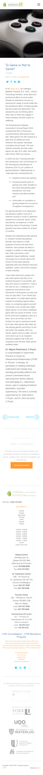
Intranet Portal (21, 657)
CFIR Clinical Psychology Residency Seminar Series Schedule (21, 645)
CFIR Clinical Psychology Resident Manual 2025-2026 (21, 643)
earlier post (14, 89)
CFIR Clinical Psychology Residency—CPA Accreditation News (21, 648)
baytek (39, 768)
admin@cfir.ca (21, 507)
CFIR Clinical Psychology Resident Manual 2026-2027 (21, 641)
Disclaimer (21, 659)
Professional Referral (21, 653)
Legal (4, 767)
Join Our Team (21, 655)
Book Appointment (21, 465)
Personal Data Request (21, 661)
